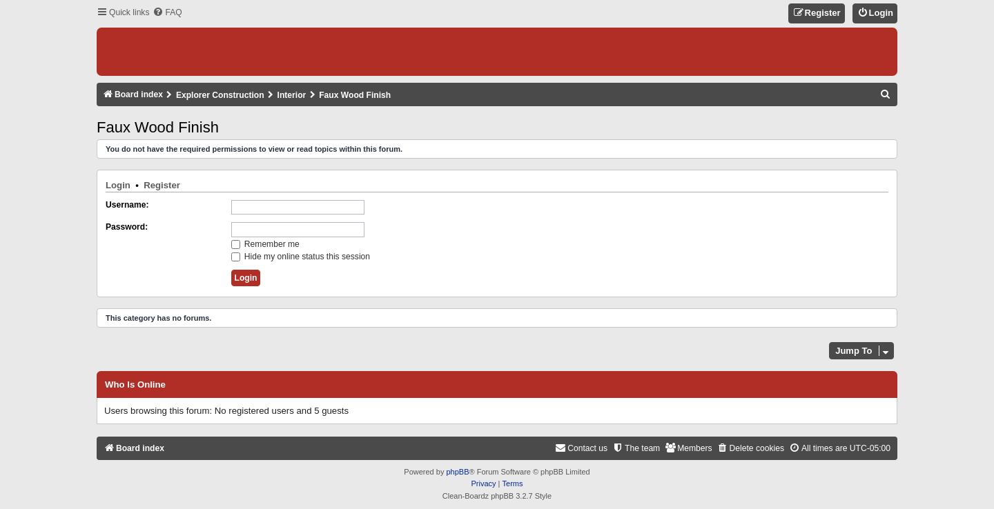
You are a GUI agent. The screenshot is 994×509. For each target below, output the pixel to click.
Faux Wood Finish (158, 127)
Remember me (265, 244)
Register (162, 185)
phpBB (457, 472)
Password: (127, 227)
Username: (127, 205)
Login (118, 185)
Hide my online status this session (301, 256)
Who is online (135, 385)
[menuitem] (167, 12)
